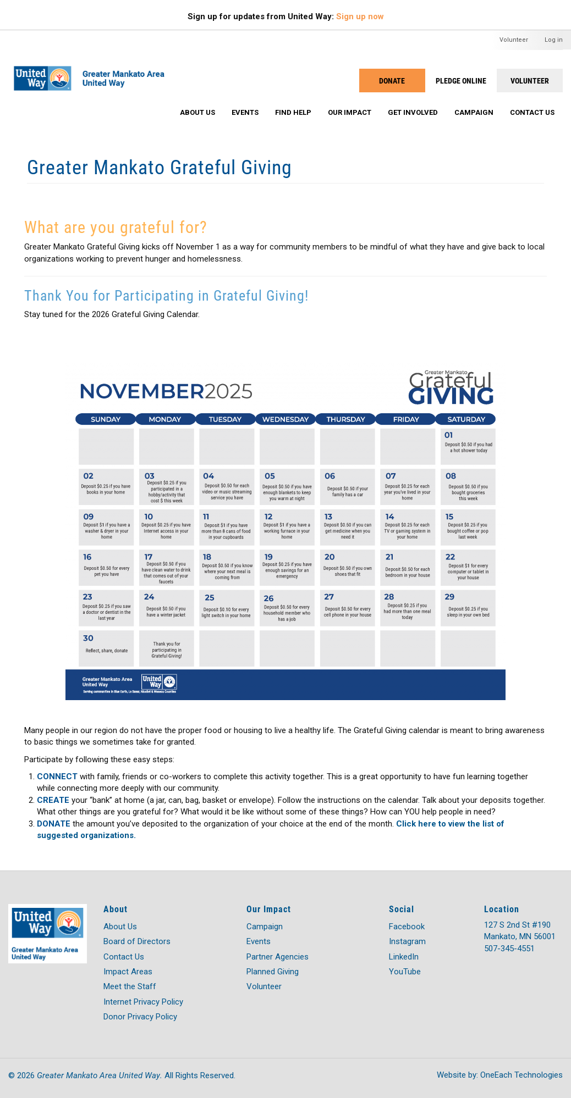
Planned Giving (272, 972)
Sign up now (360, 16)
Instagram (407, 941)
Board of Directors (137, 941)
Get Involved (413, 112)
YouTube (405, 972)
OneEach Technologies (521, 1075)
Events (245, 112)
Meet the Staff (129, 986)
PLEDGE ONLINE (461, 80)
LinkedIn (404, 957)
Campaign (473, 112)
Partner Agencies (277, 957)
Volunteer (513, 39)
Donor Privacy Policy (140, 1017)
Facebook (407, 926)
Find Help (293, 112)
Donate (392, 80)
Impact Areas (127, 972)
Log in (554, 39)
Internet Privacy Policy (143, 1002)
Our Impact (349, 112)
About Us (197, 112)
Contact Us (532, 112)
